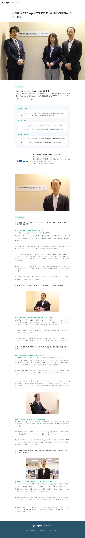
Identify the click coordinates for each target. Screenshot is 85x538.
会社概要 (42, 531)
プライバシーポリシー (54, 531)
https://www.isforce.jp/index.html (29, 99)
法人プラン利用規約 (30, 531)
